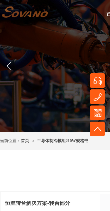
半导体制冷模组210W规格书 (62, 141)
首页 (25, 141)
